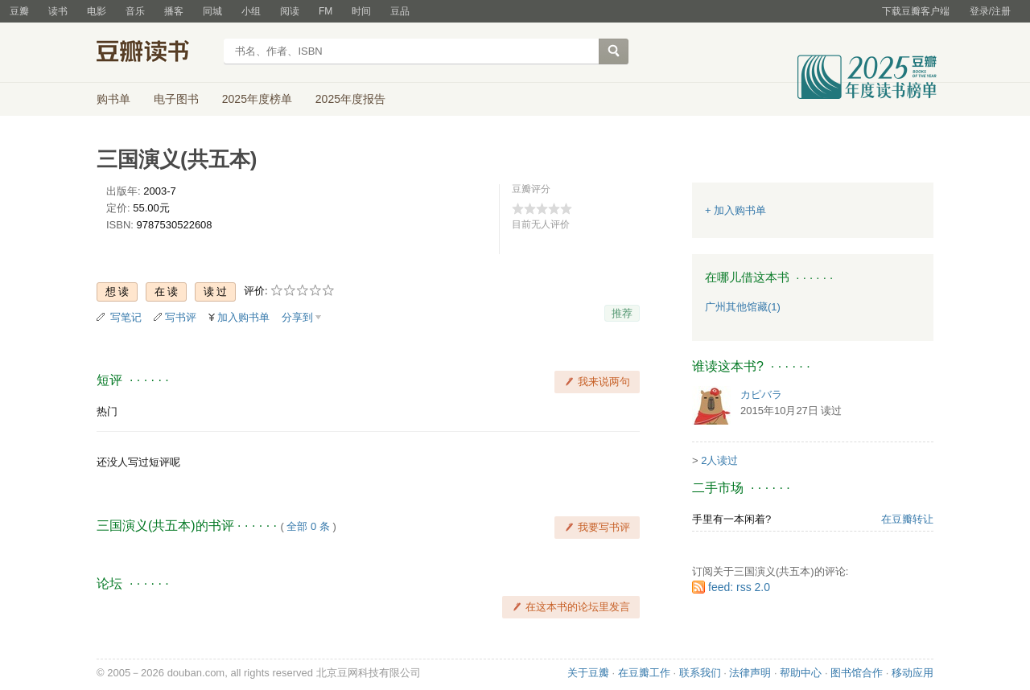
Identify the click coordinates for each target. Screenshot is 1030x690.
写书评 (180, 317)
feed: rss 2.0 (739, 587)
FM (325, 11)
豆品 (400, 11)
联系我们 (700, 673)
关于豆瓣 (588, 673)
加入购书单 (243, 317)
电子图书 (176, 98)
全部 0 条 (307, 526)
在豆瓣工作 (644, 673)
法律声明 (750, 673)
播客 (173, 11)
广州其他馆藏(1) (743, 307)
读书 (58, 11)
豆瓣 (19, 11)
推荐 (622, 313)
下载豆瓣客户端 (916, 11)
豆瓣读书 (155, 53)
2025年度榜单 (257, 98)
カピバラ (761, 394)
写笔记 (126, 317)
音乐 (135, 11)
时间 (361, 11)
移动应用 (912, 673)
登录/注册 (990, 11)
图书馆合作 (856, 673)
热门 (107, 411)
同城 (212, 11)
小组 (251, 11)
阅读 (289, 11)
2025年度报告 (350, 98)
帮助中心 (801, 673)
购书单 (113, 98)
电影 (96, 11)
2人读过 (719, 460)
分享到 (297, 317)
